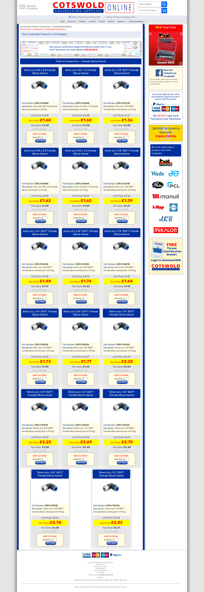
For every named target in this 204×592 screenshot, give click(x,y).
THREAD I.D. (121, 22)
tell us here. (91, 49)
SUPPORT (92, 22)
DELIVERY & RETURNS (104, 587)
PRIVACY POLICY (120, 587)
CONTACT (82, 22)
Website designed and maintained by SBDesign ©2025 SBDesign (100, 580)
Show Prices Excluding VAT (85, 17)
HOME (62, 22)
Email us (100, 577)
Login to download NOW (166, 260)
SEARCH (111, 22)
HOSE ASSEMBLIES (136, 22)
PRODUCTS (71, 22)
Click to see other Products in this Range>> (44, 34)
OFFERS (102, 22)
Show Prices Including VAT (119, 17)
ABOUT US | (79, 587)
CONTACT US (89, 587)
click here (153, 82)
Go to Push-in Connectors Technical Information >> (43, 29)
